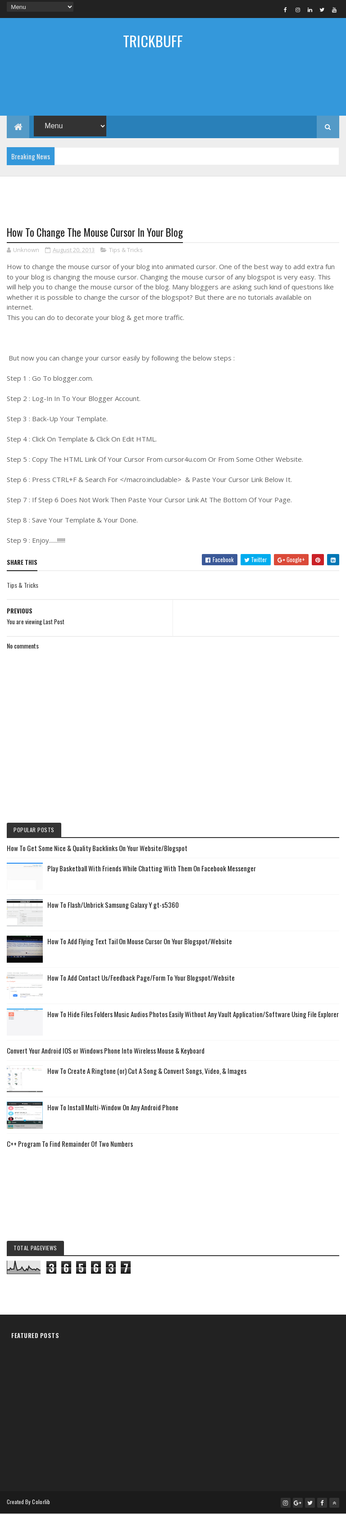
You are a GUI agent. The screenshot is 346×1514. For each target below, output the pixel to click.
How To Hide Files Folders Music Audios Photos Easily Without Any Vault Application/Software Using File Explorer (193, 1014)
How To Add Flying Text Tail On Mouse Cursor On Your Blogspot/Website (139, 941)
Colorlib (41, 1501)
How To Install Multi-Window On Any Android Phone (112, 1107)
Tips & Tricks (126, 250)
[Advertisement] (173, 88)
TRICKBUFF (153, 40)
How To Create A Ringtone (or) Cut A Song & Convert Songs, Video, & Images (146, 1071)
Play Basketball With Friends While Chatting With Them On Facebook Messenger (151, 868)
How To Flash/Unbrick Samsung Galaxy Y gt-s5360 (113, 905)
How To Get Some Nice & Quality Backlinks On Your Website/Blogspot (97, 848)
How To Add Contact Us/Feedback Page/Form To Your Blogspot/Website (141, 977)
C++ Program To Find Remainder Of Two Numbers (70, 1144)
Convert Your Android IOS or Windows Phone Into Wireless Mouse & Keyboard (106, 1050)
